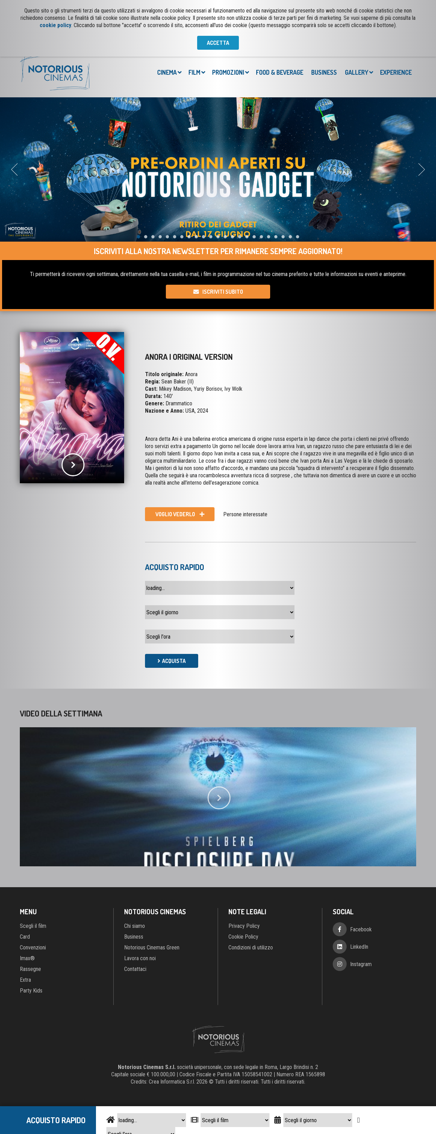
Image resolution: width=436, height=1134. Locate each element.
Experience (396, 72)
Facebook (361, 929)
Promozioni (228, 72)
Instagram (361, 964)
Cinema (167, 72)
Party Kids (31, 990)
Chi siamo (134, 926)
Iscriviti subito (222, 291)
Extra (25, 980)
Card (25, 936)
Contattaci (135, 969)
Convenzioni (33, 947)
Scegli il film (33, 926)
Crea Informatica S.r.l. (172, 1081)
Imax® (27, 958)
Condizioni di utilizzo (250, 947)
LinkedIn (359, 946)
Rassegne (30, 969)
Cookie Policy (243, 936)
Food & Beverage (279, 72)
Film (194, 72)
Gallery (356, 72)
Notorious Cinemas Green (151, 947)
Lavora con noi (140, 958)
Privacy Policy (244, 926)
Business (324, 72)
